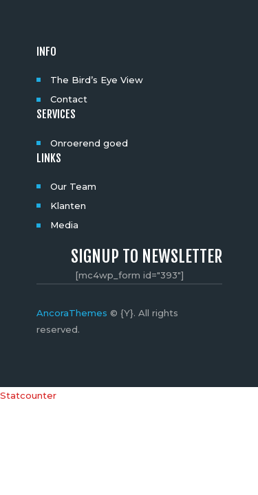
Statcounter (28, 395)
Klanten (68, 205)
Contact (68, 99)
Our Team (73, 186)
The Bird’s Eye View (96, 79)
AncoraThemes (71, 312)
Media (64, 224)
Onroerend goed (89, 143)
